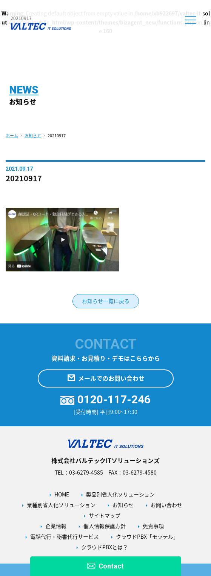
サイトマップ (104, 515)
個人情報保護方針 (104, 526)
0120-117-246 (105, 399)
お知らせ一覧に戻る (105, 301)
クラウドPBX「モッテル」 (147, 536)
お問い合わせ (166, 505)
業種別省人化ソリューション (61, 505)
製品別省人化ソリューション (120, 494)
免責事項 (153, 526)
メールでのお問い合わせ (106, 378)
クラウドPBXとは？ (104, 547)
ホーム (12, 135)
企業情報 (55, 526)
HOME (61, 494)
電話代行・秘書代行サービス (64, 536)
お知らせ (33, 135)
